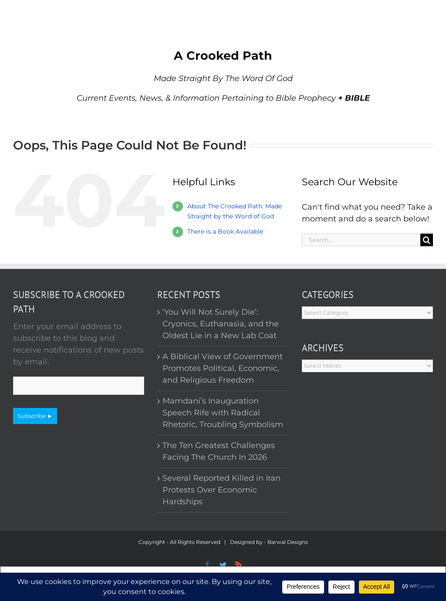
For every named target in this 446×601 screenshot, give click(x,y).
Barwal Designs (287, 542)
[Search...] (361, 240)
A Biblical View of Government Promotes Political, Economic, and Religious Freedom (222, 368)
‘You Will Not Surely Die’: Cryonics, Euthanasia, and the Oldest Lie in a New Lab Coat (220, 323)
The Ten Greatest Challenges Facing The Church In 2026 (218, 451)
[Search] (426, 240)
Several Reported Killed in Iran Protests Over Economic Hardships (221, 489)
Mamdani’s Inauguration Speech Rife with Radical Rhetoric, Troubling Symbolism (222, 412)
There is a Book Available (225, 231)
